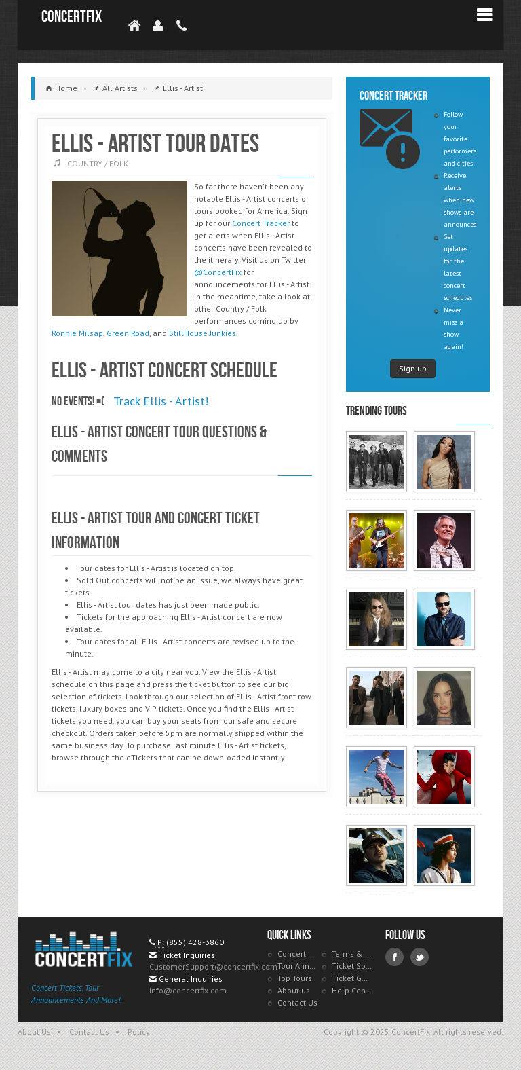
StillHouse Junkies (202, 333)
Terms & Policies (352, 953)
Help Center (352, 990)
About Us (34, 1032)
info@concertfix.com (188, 990)
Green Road (128, 333)
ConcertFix (71, 16)
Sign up (413, 368)
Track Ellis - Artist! (160, 401)
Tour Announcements (297, 966)
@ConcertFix (218, 272)
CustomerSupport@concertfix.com (213, 966)
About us (293, 990)
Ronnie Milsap (77, 333)
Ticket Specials (352, 966)
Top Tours (294, 978)
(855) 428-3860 (195, 942)
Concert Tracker (261, 223)
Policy (139, 1032)
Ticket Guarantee (352, 978)
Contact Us (297, 1002)
